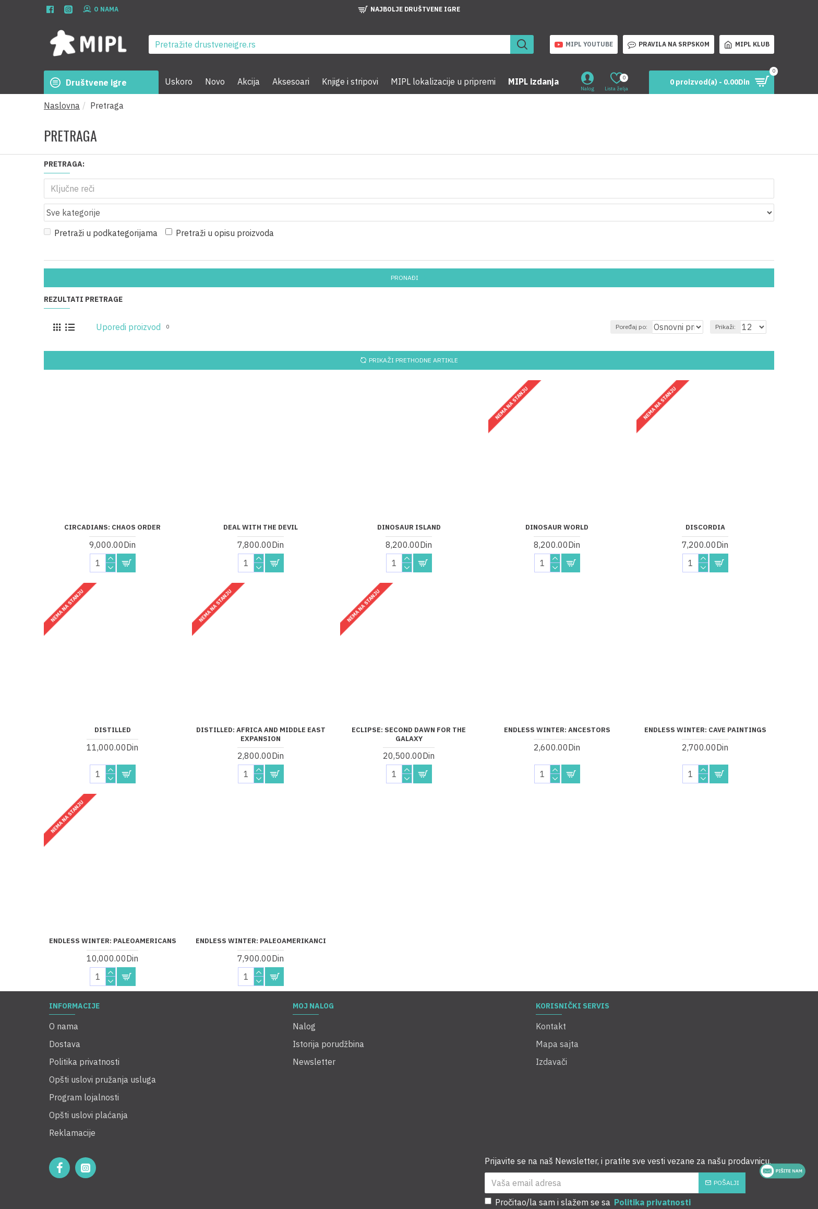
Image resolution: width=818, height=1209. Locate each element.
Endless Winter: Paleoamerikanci (261, 917)
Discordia (705, 504)
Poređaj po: (616, 304)
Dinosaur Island (409, 504)
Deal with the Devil (260, 504)
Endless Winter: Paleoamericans (112, 917)
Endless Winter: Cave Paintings (705, 706)
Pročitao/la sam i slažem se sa (588, 1142)
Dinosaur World (556, 504)
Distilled (112, 706)
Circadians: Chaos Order (112, 504)
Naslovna (62, 105)
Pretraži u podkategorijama (101, 210)
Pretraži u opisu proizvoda (219, 210)
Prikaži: (730, 304)
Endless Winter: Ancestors (557, 706)
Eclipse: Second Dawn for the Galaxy (409, 711)
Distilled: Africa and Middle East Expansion (261, 711)
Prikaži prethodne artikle (413, 337)
